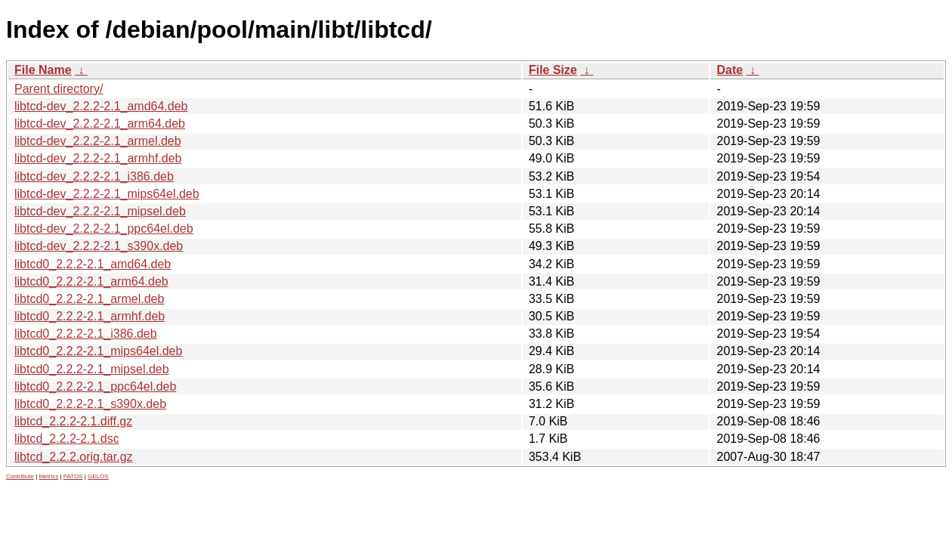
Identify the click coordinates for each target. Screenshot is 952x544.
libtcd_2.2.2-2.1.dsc (66, 438)
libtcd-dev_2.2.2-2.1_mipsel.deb (100, 211)
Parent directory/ (58, 88)
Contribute (20, 476)
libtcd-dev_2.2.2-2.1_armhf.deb (97, 158)
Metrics (48, 476)
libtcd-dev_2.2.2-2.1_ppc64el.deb (103, 228)
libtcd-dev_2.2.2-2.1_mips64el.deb (106, 193)
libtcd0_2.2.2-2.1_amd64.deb (92, 264)
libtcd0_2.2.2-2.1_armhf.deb (89, 316)
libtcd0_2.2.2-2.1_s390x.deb (90, 403)
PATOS (73, 476)
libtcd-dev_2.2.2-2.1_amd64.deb (101, 106)
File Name (43, 69)
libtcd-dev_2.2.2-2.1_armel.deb (97, 140)
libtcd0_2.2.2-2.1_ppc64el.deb (95, 386)
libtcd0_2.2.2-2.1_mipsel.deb (91, 369)
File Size (553, 69)
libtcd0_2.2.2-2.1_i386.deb (85, 333)
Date (729, 69)
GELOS (98, 476)
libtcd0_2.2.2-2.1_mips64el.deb (98, 351)
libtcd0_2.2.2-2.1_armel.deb (89, 298)
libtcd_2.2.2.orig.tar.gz (73, 456)
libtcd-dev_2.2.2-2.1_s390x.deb (98, 246)
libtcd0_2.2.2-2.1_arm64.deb (91, 281)
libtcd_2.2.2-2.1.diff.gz (73, 421)
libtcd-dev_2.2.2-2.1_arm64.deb (99, 123)
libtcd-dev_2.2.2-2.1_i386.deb (94, 176)
